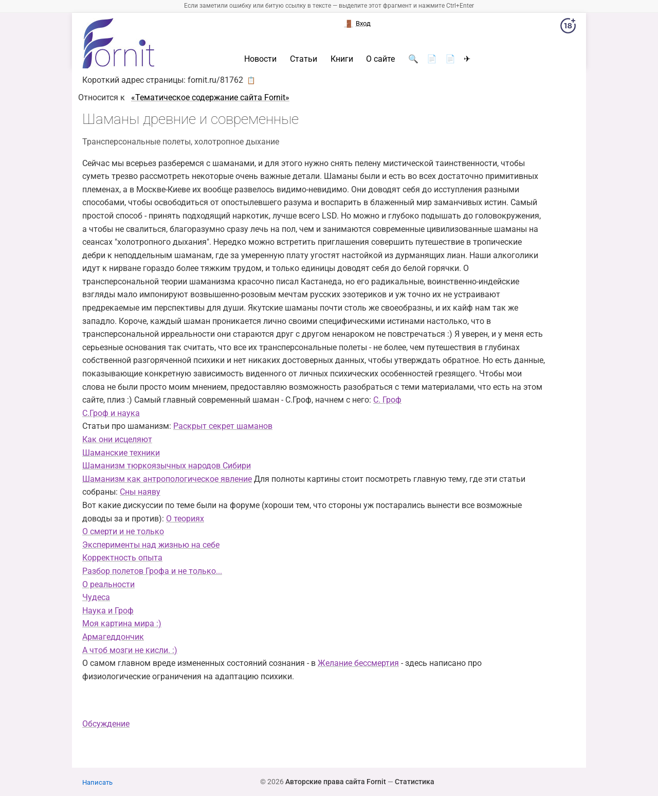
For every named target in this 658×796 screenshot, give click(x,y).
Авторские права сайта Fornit (335, 781)
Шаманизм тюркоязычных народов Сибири (166, 466)
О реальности (108, 584)
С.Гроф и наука (111, 413)
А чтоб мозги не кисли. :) (129, 650)
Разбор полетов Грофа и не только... (152, 571)
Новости (260, 59)
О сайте (380, 59)
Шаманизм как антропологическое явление (167, 479)
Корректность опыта (122, 558)
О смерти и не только (123, 531)
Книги (342, 59)
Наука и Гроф (108, 611)
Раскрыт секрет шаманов (222, 426)
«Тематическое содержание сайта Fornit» (210, 97)
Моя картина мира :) (121, 623)
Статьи (303, 59)
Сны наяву (140, 492)
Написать (97, 782)
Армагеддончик (113, 637)
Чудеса (96, 597)
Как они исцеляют (117, 439)
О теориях (185, 518)
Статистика (414, 781)
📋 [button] (251, 80)
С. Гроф (387, 400)
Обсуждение (106, 724)
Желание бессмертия (358, 663)
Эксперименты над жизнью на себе (151, 545)
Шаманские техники (121, 453)
